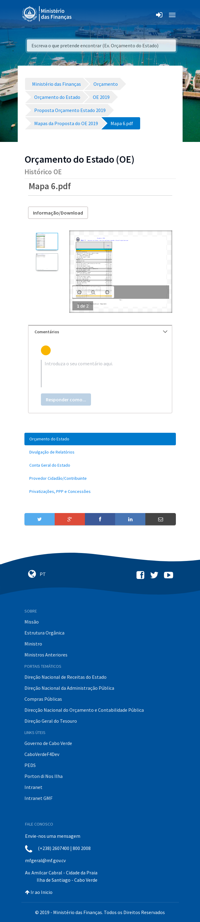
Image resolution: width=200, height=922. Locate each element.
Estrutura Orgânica (44, 633)
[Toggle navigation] (81, 15)
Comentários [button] (101, 331)
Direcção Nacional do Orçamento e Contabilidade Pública (84, 710)
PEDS (30, 765)
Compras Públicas (43, 699)
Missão (31, 622)
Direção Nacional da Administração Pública (69, 688)
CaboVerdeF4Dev (41, 754)
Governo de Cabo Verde (48, 743)
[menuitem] (100, 439)
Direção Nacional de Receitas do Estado (65, 677)
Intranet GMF (38, 798)
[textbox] (100, 373)
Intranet (33, 787)
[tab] (100, 332)
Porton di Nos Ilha (43, 776)
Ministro (33, 644)
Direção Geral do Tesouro (50, 721)
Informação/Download (58, 213)
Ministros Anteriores (45, 655)
